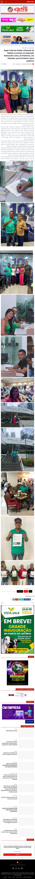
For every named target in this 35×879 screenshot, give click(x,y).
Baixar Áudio (20, 591)
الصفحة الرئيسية (31, 47)
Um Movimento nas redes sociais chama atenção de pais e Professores (9, 832)
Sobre (13, 877)
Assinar (17, 854)
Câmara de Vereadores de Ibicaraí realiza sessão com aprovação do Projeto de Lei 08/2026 (10, 777)
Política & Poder (25, 47)
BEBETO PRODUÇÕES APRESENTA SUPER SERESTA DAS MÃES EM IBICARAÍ (9, 765)
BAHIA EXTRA (30, 2)
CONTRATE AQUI (29, 722)
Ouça (30, 591)
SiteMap (5, 877)
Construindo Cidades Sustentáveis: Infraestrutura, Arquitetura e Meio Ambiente (9, 743)
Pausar (26, 591)
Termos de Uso (19, 877)
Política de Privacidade (27, 877)
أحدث (32, 603)
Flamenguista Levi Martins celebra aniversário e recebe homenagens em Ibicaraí (10, 821)
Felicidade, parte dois (11, 731)
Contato (9, 877)
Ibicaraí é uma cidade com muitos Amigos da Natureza (9, 753)
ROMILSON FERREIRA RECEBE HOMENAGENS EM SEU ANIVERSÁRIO (9, 810)
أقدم (2, 603)
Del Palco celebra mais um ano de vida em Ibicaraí (9, 798)
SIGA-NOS (11, 695)
